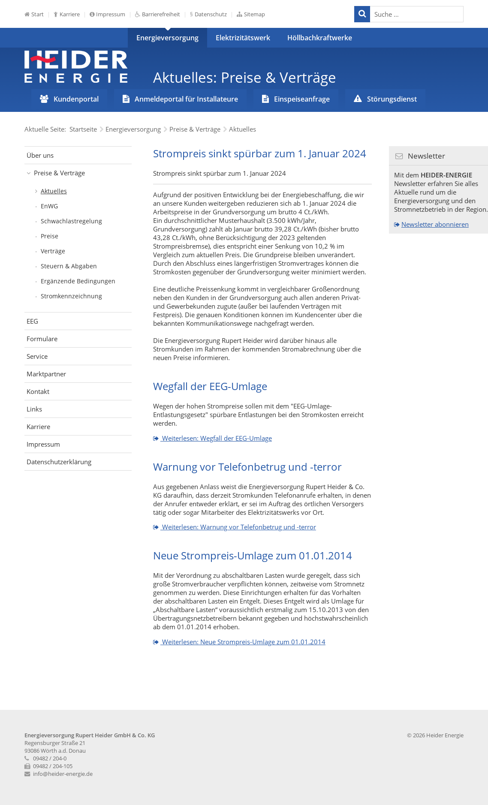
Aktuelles (54, 191)
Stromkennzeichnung (71, 296)
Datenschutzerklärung (59, 461)
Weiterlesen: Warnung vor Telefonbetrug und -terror (238, 527)
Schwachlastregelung (71, 221)
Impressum (110, 14)
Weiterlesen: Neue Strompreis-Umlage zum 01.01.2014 (242, 641)
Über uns (40, 155)
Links (34, 409)
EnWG (49, 206)
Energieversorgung (167, 37)
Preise (49, 236)
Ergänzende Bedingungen (78, 281)
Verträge (53, 251)
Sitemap (254, 14)
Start (37, 14)
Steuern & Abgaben (69, 266)
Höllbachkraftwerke (319, 37)
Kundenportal (76, 99)
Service (37, 356)
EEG (32, 321)
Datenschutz (211, 14)
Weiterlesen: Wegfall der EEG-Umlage (216, 438)
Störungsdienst (392, 99)
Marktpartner (46, 373)
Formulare (42, 338)
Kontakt (38, 391)
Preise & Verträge (59, 172)
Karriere (70, 14)
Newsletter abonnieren (435, 224)
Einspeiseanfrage (302, 99)
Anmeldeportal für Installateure (186, 99)
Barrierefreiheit (161, 14)
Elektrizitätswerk (243, 37)
